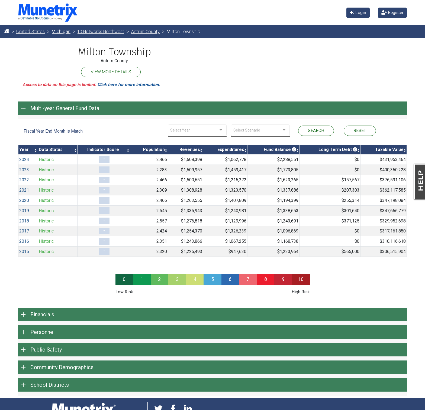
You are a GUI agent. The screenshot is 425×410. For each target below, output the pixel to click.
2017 (24, 231)
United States (30, 31)
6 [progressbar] (230, 279)
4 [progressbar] (195, 279)
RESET (359, 130)
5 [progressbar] (212, 279)
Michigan (61, 31)
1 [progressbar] (141, 279)
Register (392, 12)
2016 (24, 241)
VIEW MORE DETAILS (111, 71)
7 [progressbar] (247, 279)
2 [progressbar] (159, 279)
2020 (24, 200)
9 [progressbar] (283, 279)
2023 (24, 169)
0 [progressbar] (124, 279)
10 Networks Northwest (101, 31)
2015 (24, 251)
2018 (24, 221)
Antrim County (145, 31)
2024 (24, 159)
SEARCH (316, 130)
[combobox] (197, 130)
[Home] (6, 30)
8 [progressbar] (265, 279)
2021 (24, 190)
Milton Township (114, 52)
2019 (24, 210)
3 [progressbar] (177, 279)
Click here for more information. (128, 84)
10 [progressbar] (301, 279)
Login (358, 12)
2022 (24, 179)
